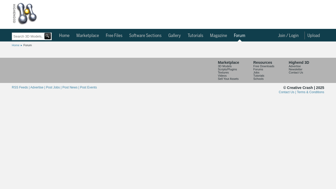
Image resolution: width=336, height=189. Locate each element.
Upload (313, 36)
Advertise (295, 66)
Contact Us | (288, 92)
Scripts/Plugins (227, 69)
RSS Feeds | (21, 87)
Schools (258, 78)
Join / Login (288, 36)
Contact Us (296, 72)
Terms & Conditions (310, 92)
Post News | (71, 87)
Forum (239, 36)
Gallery (174, 36)
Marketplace (87, 36)
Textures (223, 72)
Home (64, 36)
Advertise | (38, 87)
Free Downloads (263, 66)
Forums (258, 69)
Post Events (88, 87)
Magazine (218, 36)
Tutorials (195, 36)
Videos (222, 75)
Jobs (256, 72)
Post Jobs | (54, 87)
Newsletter (295, 69)
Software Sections (145, 36)
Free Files (114, 36)
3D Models (225, 66)
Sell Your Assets (228, 78)
